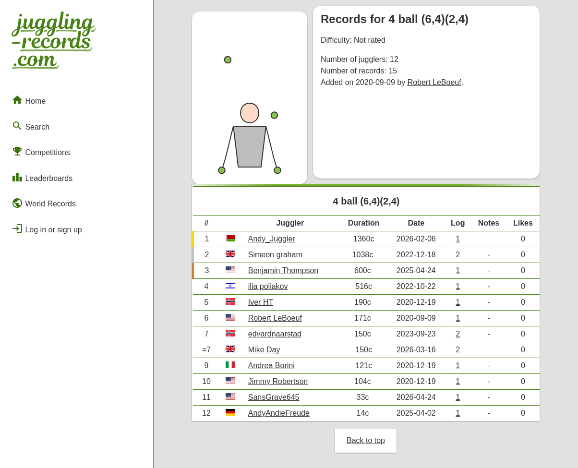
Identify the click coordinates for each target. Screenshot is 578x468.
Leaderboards (42, 177)
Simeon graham (275, 255)
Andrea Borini (271, 365)
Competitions (41, 151)
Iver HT (260, 302)
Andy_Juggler (271, 239)
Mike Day (264, 350)
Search (30, 126)
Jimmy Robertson (278, 381)
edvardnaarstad (274, 334)
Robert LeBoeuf (434, 82)
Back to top (366, 440)
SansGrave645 (274, 397)
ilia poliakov (268, 286)
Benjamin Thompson (283, 270)
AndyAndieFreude (279, 413)
